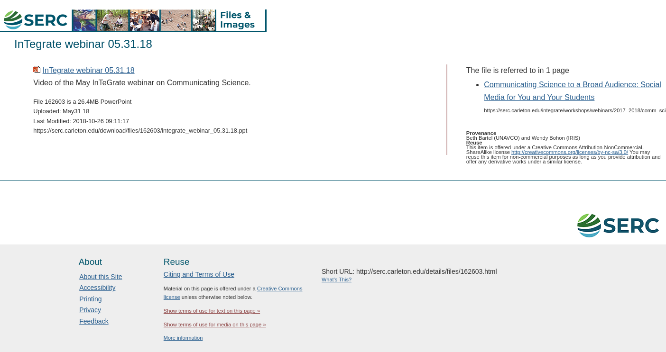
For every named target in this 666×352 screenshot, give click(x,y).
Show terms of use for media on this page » (215, 324)
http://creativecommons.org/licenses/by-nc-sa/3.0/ (569, 152)
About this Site (100, 276)
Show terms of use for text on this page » (212, 311)
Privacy (90, 310)
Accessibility (97, 287)
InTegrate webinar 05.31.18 (89, 70)
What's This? (337, 279)
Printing (90, 299)
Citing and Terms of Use (199, 274)
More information (183, 338)
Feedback (93, 321)
